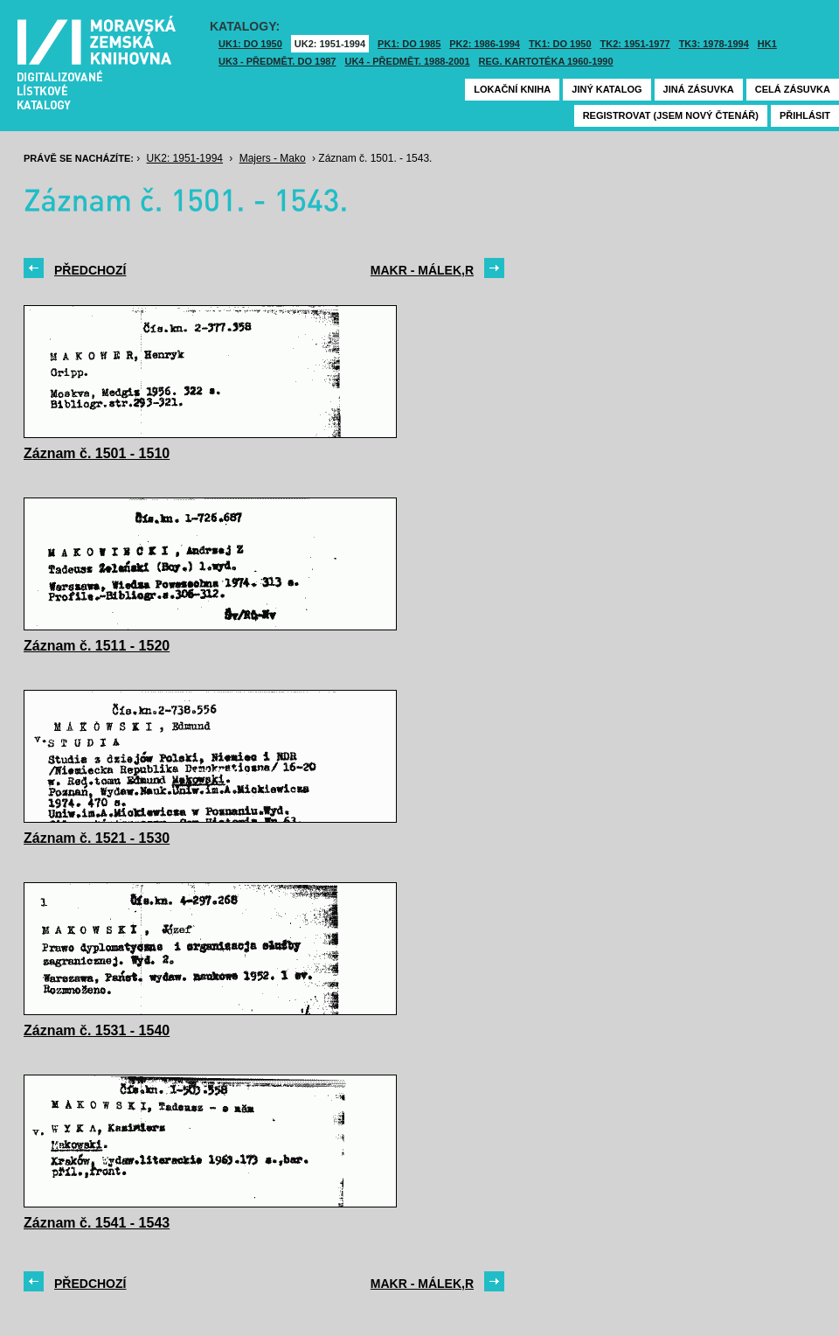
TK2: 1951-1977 (635, 43)
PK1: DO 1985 (409, 43)
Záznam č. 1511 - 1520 (97, 645)
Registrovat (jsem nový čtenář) (671, 115)
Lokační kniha (512, 89)
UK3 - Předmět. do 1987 (277, 61)
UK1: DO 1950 (250, 43)
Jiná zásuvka (698, 89)
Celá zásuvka (792, 89)
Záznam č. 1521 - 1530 (97, 838)
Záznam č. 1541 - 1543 (97, 1222)
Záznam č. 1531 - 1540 (97, 1030)
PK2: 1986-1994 (484, 43)
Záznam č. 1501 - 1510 (97, 453)
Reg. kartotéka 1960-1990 (546, 61)
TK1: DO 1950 (560, 43)
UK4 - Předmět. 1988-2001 (406, 61)
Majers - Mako (272, 158)
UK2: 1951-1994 (330, 43)
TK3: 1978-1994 (714, 43)
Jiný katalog (606, 89)
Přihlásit (805, 115)
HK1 (767, 43)
